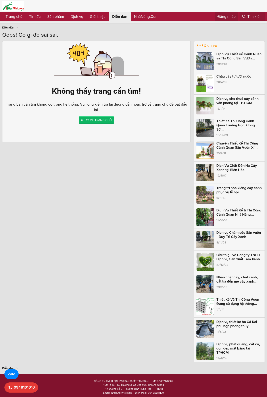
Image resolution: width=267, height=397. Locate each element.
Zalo (11, 374)
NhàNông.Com (146, 16)
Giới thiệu (98, 16)
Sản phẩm (55, 16)
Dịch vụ (77, 16)
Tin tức (34, 16)
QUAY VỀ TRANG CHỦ (96, 120)
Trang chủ (14, 16)
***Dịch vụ (206, 45)
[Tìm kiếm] (252, 16)
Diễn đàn (119, 16)
